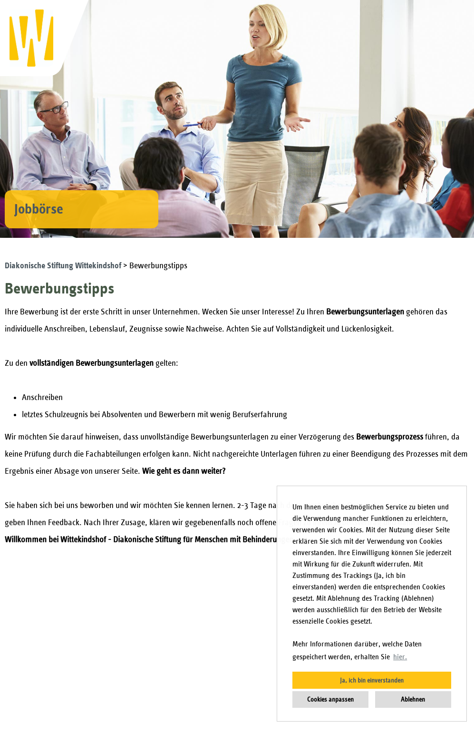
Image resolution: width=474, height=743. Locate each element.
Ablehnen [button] (413, 699)
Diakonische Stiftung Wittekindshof (64, 266)
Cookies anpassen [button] (330, 699)
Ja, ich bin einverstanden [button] (372, 680)
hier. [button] (400, 657)
